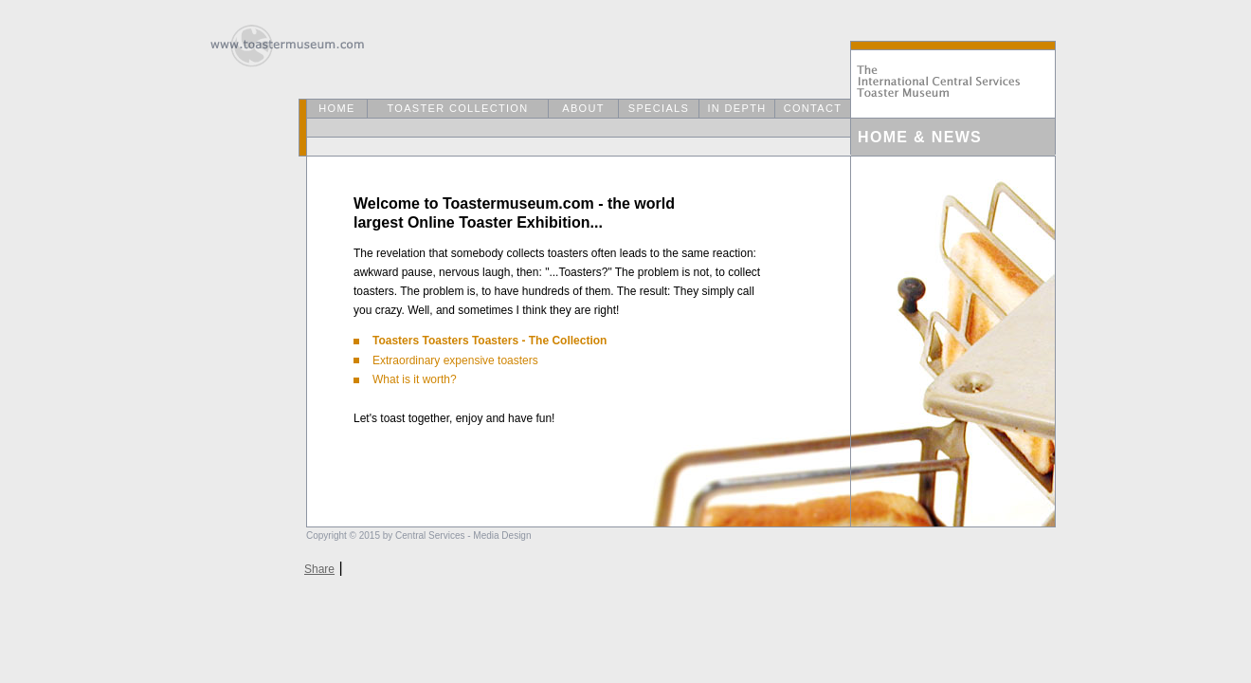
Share (319, 569)
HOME (336, 108)
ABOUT (583, 108)
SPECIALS (658, 108)
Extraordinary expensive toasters (446, 360)
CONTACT (813, 108)
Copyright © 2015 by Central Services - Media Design (418, 535)
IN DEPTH (736, 108)
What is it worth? (405, 379)
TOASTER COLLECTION (457, 108)
